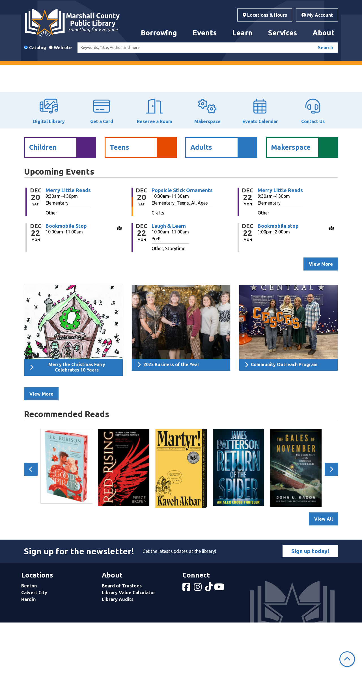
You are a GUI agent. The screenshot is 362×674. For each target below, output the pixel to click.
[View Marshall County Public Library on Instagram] (198, 639)
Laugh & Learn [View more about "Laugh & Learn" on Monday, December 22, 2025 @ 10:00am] (169, 277)
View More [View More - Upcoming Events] (321, 315)
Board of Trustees (122, 636)
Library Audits (117, 650)
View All (323, 570)
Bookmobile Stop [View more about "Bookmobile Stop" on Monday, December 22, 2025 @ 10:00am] (66, 277)
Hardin (28, 650)
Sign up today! (310, 602)
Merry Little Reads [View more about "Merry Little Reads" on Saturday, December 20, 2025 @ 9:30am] (68, 241)
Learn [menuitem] (242, 33)
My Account (317, 15)
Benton (29, 636)
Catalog (37, 47)
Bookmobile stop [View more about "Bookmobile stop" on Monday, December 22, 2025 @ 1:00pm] (278, 277)
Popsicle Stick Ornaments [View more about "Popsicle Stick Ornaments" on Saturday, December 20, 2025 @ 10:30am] (182, 241)
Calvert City (34, 643)
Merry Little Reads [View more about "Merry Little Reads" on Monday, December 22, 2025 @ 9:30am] (280, 241)
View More (41, 445)
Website (63, 47)
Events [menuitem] (205, 33)
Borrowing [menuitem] (159, 33)
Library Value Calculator (128, 643)
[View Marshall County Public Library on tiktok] (209, 639)
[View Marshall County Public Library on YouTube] (219, 639)
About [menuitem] (324, 33)
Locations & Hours (265, 15)
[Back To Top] (347, 659)
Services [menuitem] (282, 33)
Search (325, 47)
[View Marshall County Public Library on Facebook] (186, 639)
